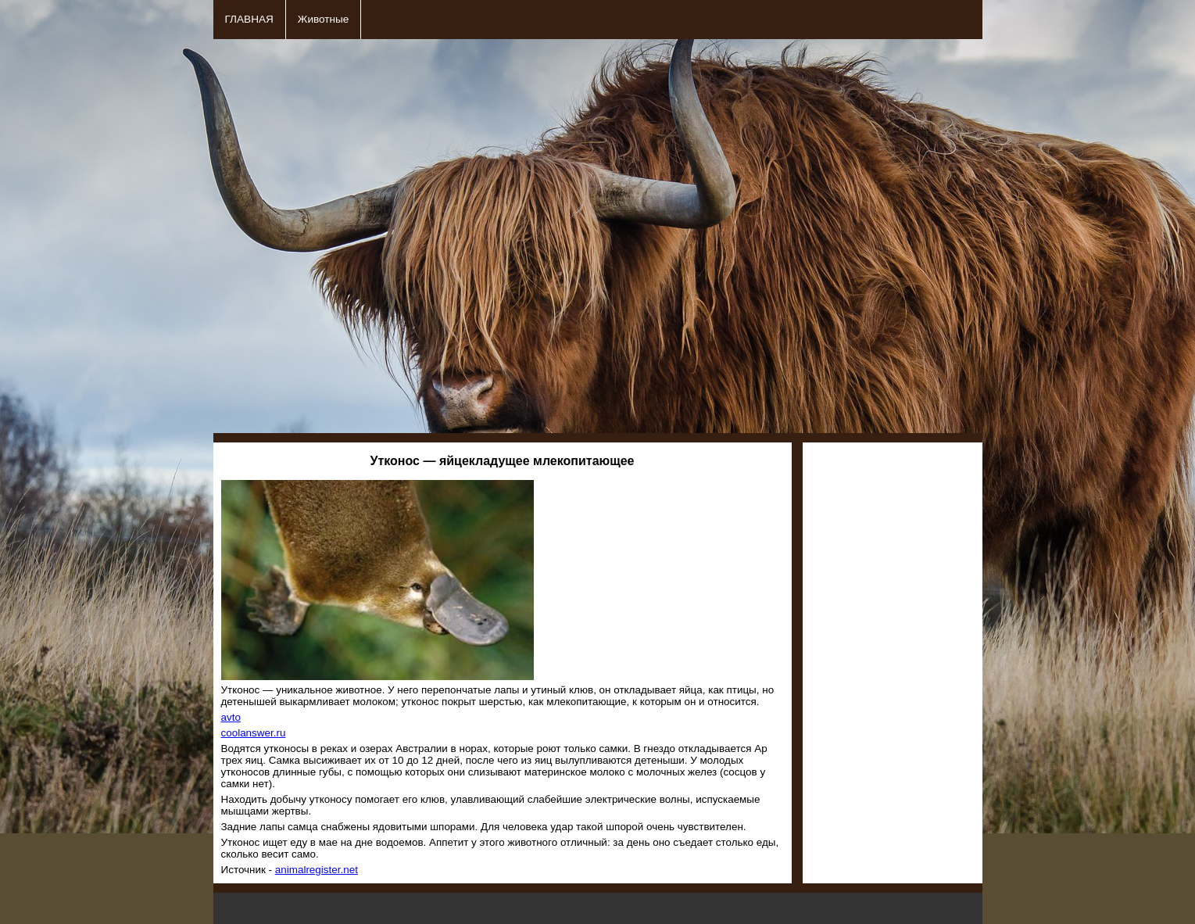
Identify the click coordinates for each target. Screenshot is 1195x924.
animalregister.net (316, 870)
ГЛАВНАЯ (249, 19)
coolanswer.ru (253, 733)
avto (231, 717)
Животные (323, 19)
